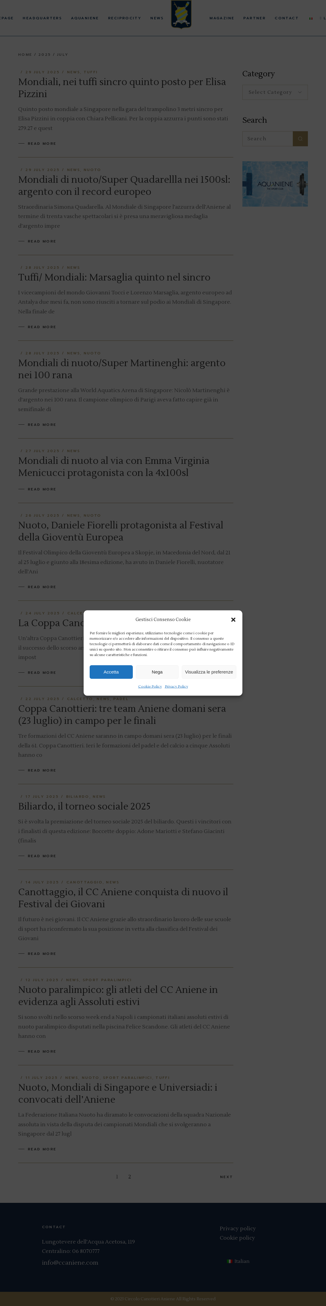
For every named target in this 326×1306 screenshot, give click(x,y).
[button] (233, 620)
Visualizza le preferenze (209, 671)
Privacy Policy (176, 686)
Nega (157, 671)
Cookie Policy (150, 686)
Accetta (111, 671)
